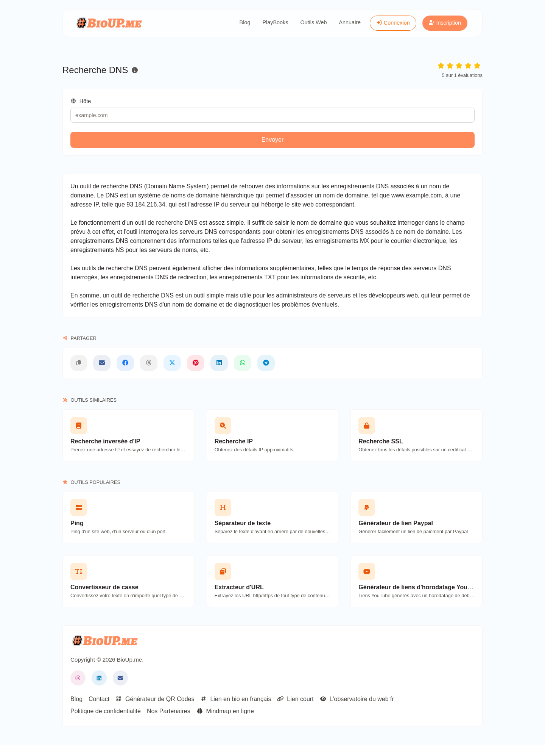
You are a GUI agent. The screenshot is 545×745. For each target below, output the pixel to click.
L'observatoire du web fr (357, 699)
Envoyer (273, 139)
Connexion (393, 23)
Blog (245, 22)
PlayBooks (275, 22)
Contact (99, 699)
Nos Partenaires (168, 711)
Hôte (80, 101)
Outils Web (313, 22)
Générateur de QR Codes (154, 699)
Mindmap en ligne (225, 711)
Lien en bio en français (235, 699)
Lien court (295, 699)
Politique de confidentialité (105, 711)
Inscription (445, 23)
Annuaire (350, 22)
